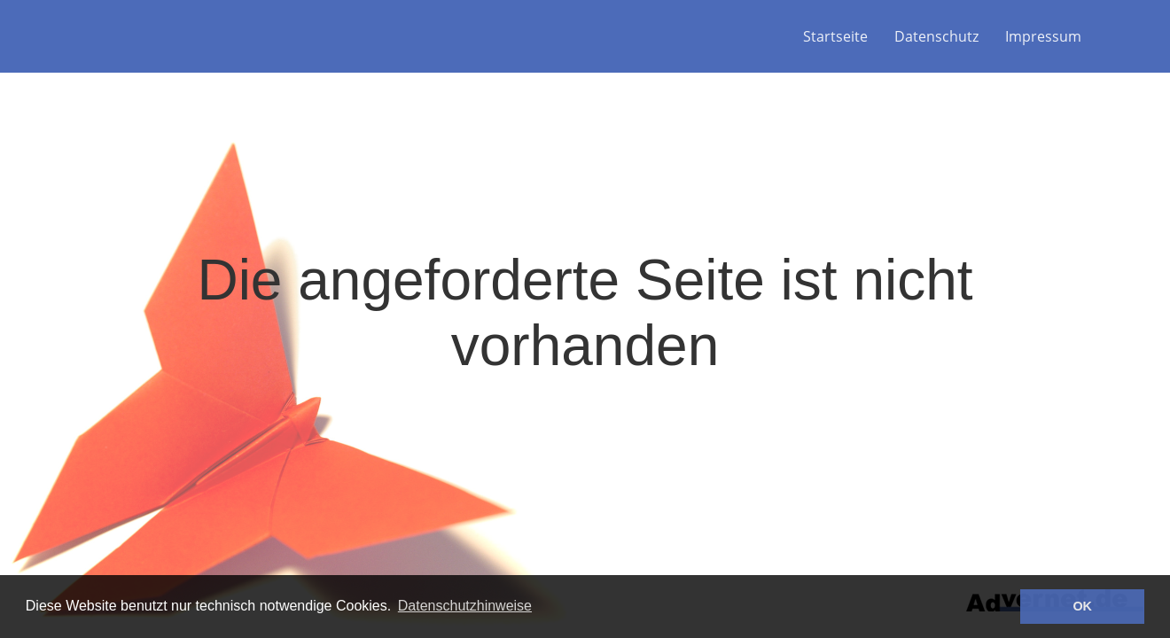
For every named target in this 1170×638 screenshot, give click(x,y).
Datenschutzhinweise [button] (465, 605)
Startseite (835, 36)
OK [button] (1082, 606)
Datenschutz (936, 36)
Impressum (1043, 36)
